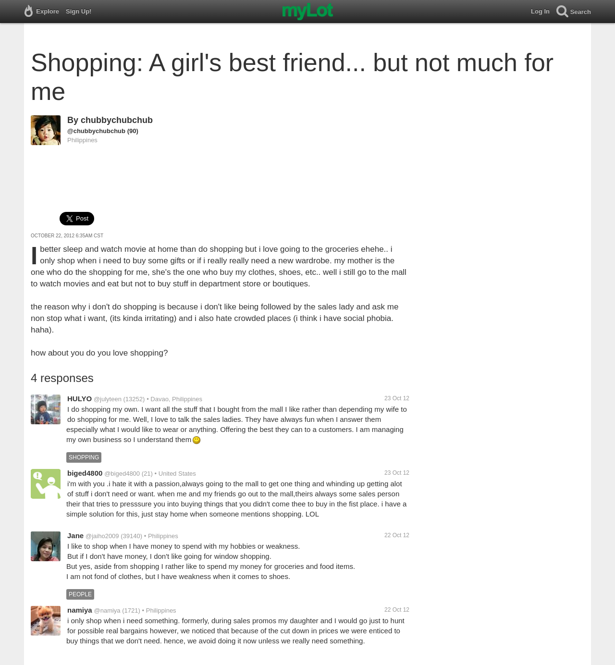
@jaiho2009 (102, 536)
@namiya (107, 610)
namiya (79, 610)
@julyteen (108, 399)
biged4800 (84, 473)
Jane (75, 535)
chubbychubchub (117, 120)
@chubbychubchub (96, 131)
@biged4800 (122, 473)
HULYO (79, 398)
